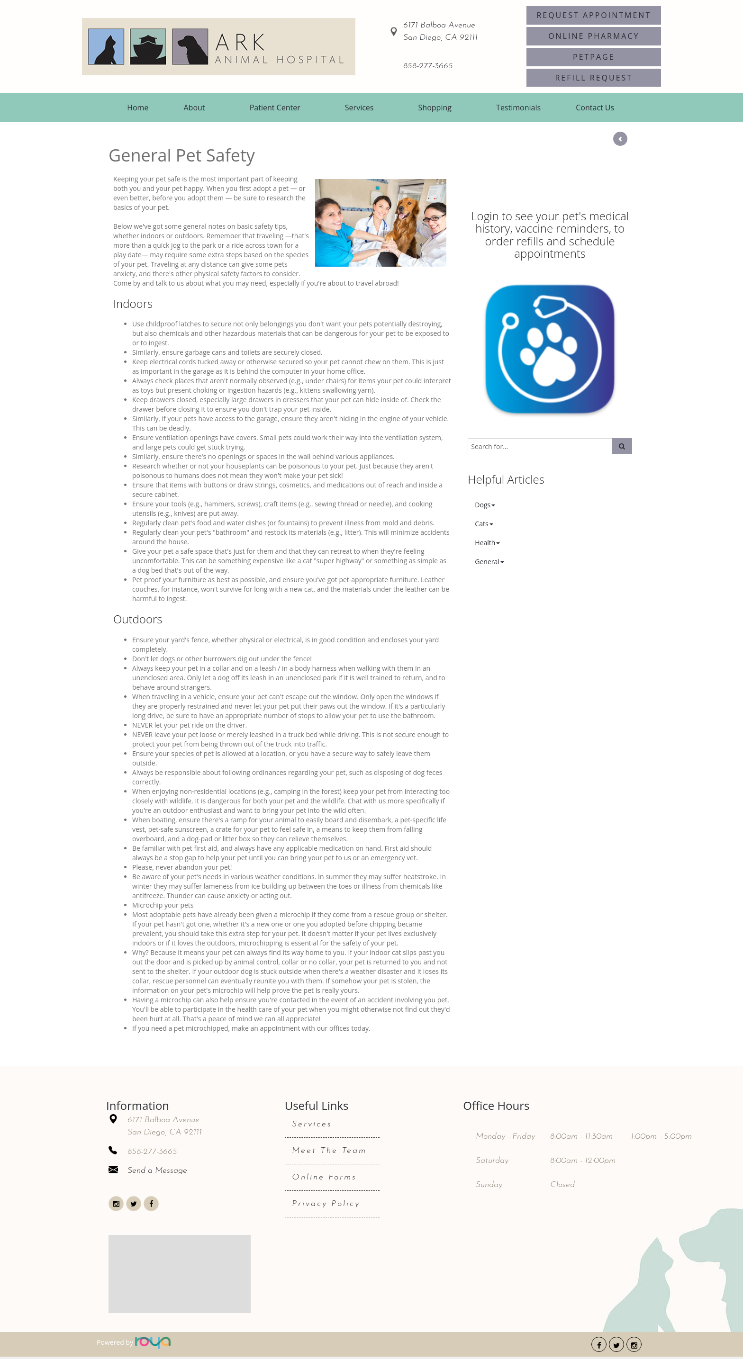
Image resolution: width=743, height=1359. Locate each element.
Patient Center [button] (275, 107)
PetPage (594, 57)
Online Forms (324, 1177)
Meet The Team (329, 1150)
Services (312, 1124)
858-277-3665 (428, 66)
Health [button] (487, 542)
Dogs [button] (485, 504)
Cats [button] (484, 523)
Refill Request (594, 77)
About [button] (194, 107)
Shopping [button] (435, 107)
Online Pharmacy (593, 36)
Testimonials (518, 107)
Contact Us (595, 107)
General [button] (489, 561)
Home (137, 107)
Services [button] (359, 107)
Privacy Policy (326, 1203)
